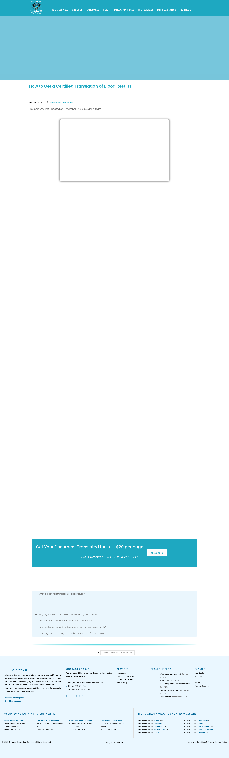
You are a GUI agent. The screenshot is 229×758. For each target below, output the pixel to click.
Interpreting (122, 682)
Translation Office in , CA (152, 726)
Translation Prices (124, 10)
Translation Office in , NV (196, 720)
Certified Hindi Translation (171, 690)
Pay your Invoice (114, 742)
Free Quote (199, 673)
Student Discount (202, 686)
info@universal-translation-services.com (84, 682)
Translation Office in (194, 723)
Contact (149, 10)
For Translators (168, 10)
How (107, 10)
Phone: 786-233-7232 (76, 686)
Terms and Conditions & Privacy (200, 742)
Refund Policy (221, 742)
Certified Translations (126, 679)
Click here (157, 553)
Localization (55, 102)
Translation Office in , (198, 729)
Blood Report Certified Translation (117, 652)
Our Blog (187, 10)
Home (54, 9)
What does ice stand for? (170, 674)
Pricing (197, 682)
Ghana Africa (165, 697)
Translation (67, 102)
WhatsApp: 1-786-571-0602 (78, 689)
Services (65, 10)
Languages (94, 10)
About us (78, 10)
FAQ (140, 9)
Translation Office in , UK (195, 732)
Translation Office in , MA (150, 720)
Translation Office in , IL (150, 723)
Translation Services (125, 676)
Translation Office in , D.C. (198, 726)
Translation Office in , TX (150, 732)
